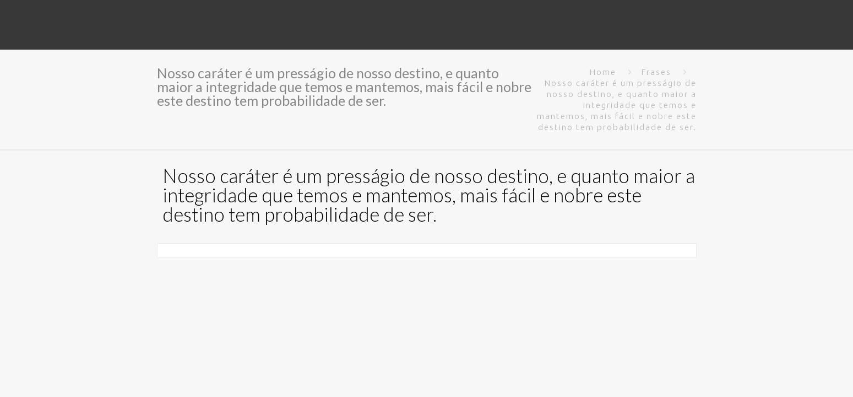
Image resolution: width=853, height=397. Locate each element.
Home (603, 72)
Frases (656, 72)
